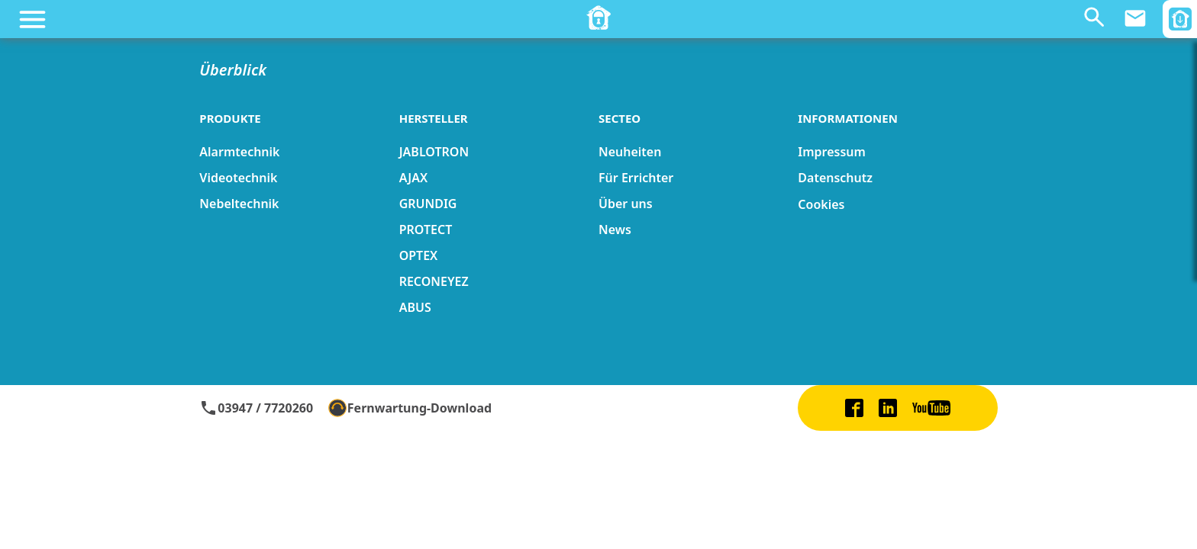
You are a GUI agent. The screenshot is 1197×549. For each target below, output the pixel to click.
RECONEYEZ (434, 281)
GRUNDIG (428, 203)
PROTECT (426, 229)
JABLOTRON (434, 151)
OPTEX (418, 255)
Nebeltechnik (239, 203)
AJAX (413, 177)
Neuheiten (629, 151)
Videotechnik (238, 177)
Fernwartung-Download (410, 408)
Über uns (625, 203)
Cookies (821, 204)
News (614, 229)
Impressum (832, 151)
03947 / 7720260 (256, 408)
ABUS (415, 307)
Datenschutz (835, 177)
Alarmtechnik (239, 151)
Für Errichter (635, 177)
